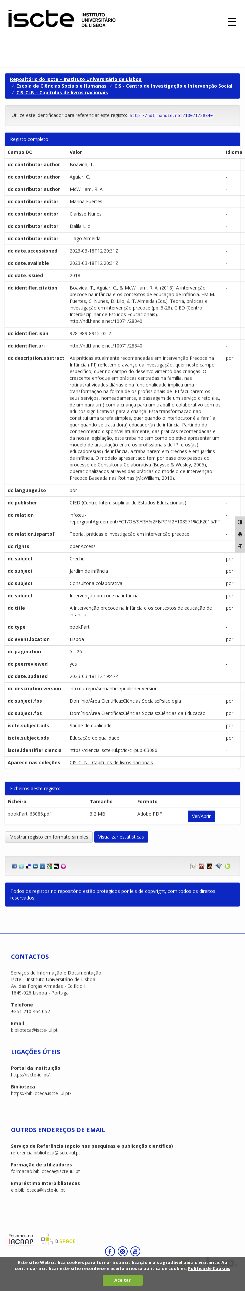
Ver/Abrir (201, 816)
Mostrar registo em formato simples (48, 837)
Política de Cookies (209, 1268)
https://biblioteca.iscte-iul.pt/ (41, 1093)
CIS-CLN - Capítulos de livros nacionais (62, 92)
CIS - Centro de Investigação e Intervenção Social (173, 86)
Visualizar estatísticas (121, 837)
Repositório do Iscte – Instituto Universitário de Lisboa (76, 79)
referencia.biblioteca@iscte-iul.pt (45, 1152)
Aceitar (122, 1280)
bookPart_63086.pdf (29, 814)
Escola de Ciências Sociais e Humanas (61, 86)
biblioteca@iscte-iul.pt (34, 1030)
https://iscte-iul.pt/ (30, 1074)
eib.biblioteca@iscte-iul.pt (38, 1190)
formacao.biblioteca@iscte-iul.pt (45, 1171)
